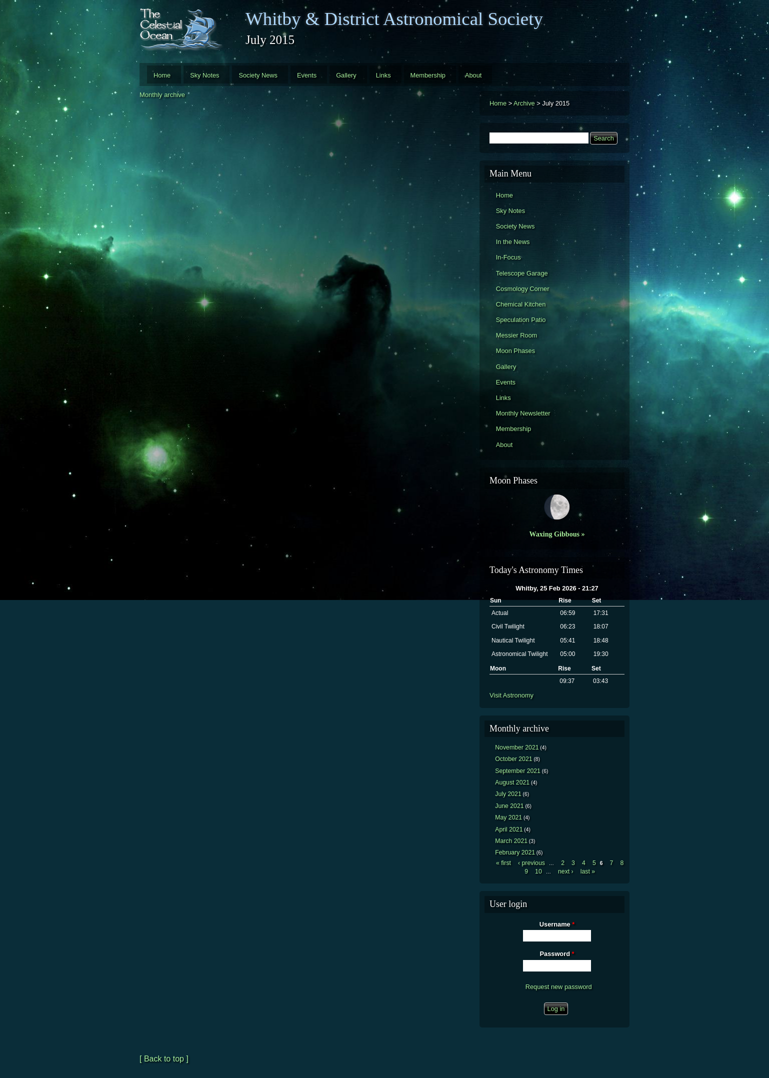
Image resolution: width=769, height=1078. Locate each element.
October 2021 (513, 759)
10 (538, 871)
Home (162, 75)
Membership (428, 75)
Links (383, 75)
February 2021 (515, 852)
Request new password (559, 986)
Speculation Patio (521, 320)
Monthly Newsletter (523, 413)
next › (566, 871)
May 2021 (508, 817)
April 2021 (508, 829)
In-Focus (508, 257)
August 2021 (512, 782)
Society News (258, 75)
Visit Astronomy (512, 695)
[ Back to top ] (164, 1058)
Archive (524, 103)
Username (557, 924)
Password (557, 954)
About (473, 75)
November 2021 (516, 747)
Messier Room (517, 335)
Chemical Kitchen (521, 304)
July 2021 (508, 794)
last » (587, 871)
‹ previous (531, 863)
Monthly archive (162, 94)
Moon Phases (515, 350)
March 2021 (511, 841)
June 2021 (509, 806)
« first (503, 863)
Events (306, 75)
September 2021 (517, 771)
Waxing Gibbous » (556, 534)
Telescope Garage (522, 273)
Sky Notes (204, 75)
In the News (513, 242)
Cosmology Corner (523, 288)
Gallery (346, 75)
